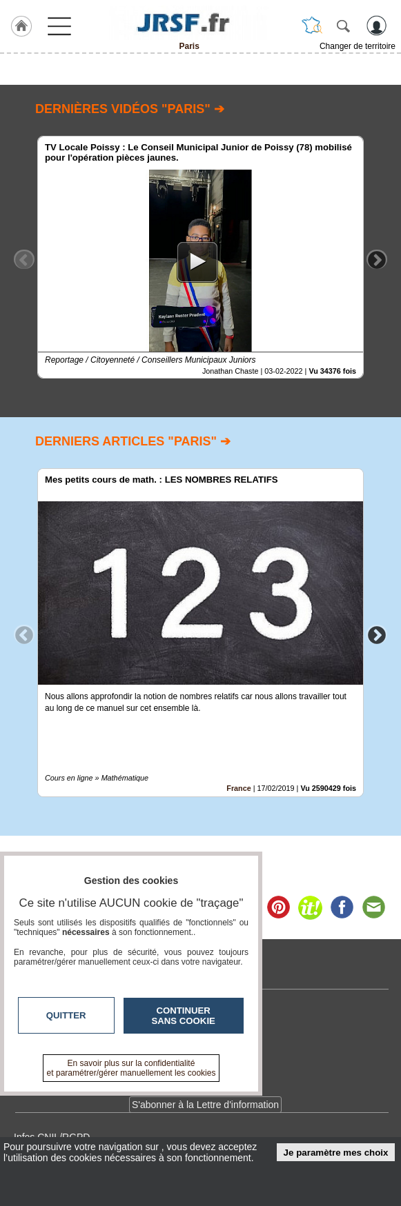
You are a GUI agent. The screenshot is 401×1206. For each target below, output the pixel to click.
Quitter (66, 1015)
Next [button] (376, 259)
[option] (200, 257)
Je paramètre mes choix (336, 1152)
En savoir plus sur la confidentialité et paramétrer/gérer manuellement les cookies (131, 1068)
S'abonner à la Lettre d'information (205, 1104)
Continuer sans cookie (183, 1015)
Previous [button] (24, 259)
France (238, 788)
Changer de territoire (357, 46)
